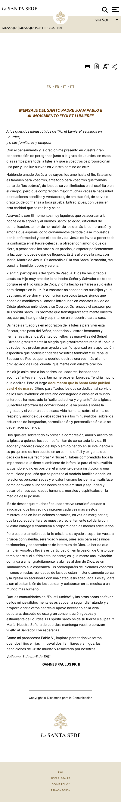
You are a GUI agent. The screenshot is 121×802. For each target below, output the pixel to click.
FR (57, 87)
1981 (59, 28)
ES (49, 87)
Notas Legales (60, 778)
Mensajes (10, 28)
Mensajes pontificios (37, 28)
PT (72, 87)
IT (64, 87)
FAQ (60, 772)
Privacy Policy (60, 790)
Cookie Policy (60, 784)
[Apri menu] (115, 9)
